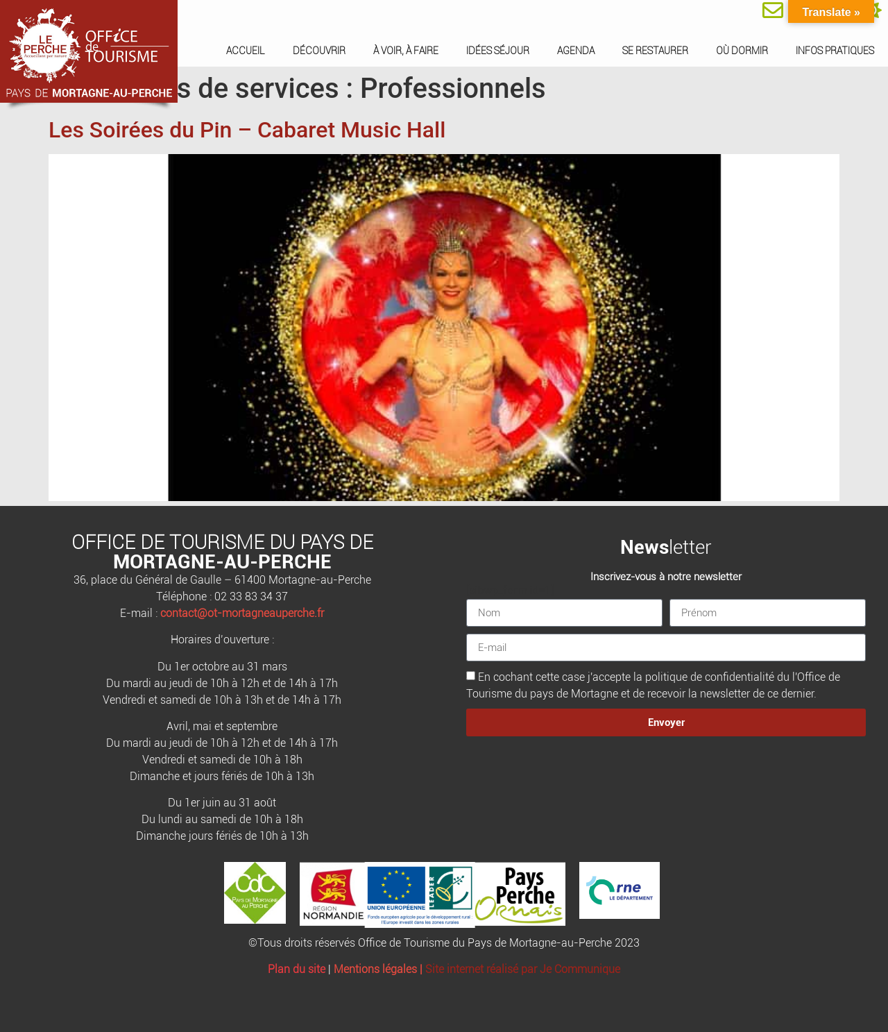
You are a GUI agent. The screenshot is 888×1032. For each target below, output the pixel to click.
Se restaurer (655, 50)
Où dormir (742, 50)
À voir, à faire (405, 50)
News (644, 547)
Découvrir (319, 50)
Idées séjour (497, 50)
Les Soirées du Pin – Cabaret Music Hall (247, 130)
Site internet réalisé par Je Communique (522, 969)
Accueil (245, 50)
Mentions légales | (379, 969)
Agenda (576, 50)
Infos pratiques (835, 50)
